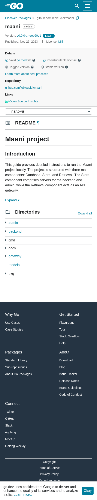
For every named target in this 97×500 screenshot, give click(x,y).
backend (15, 231)
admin (13, 223)
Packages (13, 352)
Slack (8, 425)
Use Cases (12, 322)
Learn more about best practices (26, 74)
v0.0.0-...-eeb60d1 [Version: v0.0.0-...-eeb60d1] (23, 35)
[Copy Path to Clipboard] (77, 18)
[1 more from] (5, 248)
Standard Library (16, 360)
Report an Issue (49, 480)
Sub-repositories (16, 367)
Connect (12, 403)
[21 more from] (5, 273)
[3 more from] (5, 222)
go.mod (22, 60)
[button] (7, 60)
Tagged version (19, 67)
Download (66, 360)
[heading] (18, 6)
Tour (62, 329)
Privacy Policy (49, 474)
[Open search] (77, 6)
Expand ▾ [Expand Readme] (12, 200)
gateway (15, 256)
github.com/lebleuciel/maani (55, 18)
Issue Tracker (68, 374)
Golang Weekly (15, 446)
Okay (88, 491)
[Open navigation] (87, 6)
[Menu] (48, 111)
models (14, 265)
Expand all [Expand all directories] (85, 213)
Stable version (54, 67)
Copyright (49, 462)
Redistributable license (61, 60)
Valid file (20, 60)
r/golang (10, 432)
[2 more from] (5, 231)
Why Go (12, 314)
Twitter (9, 411)
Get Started (69, 314)
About (64, 352)
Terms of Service (49, 468)
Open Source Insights (21, 101)
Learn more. (23, 494)
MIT (60, 41)
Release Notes (69, 381)
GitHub (10, 418)
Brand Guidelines (70, 387)
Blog (62, 367)
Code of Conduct (70, 394)
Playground (67, 322)
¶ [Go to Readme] (38, 123)
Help (62, 343)
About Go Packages (18, 374)
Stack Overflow (69, 336)
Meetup (10, 439)
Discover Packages (18, 18)
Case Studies (14, 329)
